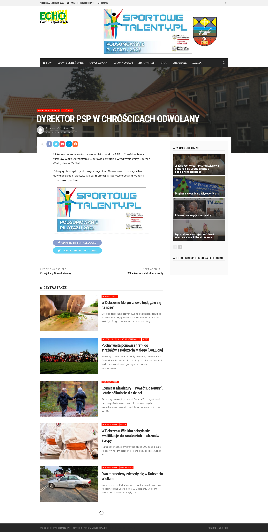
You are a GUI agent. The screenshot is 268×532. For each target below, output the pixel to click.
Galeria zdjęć (109, 339)
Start (48, 62)
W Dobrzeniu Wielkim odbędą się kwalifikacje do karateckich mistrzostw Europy (130, 436)
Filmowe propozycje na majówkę (193, 215)
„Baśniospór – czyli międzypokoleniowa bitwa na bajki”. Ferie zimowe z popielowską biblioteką (197, 168)
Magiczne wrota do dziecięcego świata (197, 193)
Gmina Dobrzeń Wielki (71, 62)
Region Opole (146, 62)
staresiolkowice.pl (126, 527)
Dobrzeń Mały (109, 296)
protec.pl (112, 527)
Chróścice (67, 110)
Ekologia (223, 527)
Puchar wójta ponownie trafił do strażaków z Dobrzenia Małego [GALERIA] (132, 348)
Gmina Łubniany (99, 62)
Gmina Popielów (123, 62)
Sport (164, 62)
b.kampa (50, 128)
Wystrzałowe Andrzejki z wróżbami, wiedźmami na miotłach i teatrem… (194, 236)
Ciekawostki (180, 62)
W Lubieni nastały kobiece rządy (145, 273)
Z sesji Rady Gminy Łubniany (55, 273)
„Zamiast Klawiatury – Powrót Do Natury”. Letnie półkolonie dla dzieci (132, 390)
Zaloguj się (103, 3)
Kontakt (197, 62)
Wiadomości (126, 467)
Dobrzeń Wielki (110, 382)
